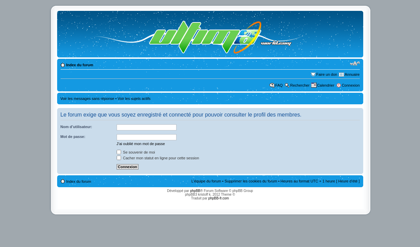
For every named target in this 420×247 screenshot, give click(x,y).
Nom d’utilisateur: (77, 127)
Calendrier (325, 85)
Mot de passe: (73, 137)
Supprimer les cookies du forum (250, 181)
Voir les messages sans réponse (87, 98)
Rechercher (299, 85)
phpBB (195, 191)
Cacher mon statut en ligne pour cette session (158, 158)
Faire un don (326, 74)
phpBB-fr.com (218, 198)
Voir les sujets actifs (134, 98)
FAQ (279, 85)
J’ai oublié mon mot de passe (141, 144)
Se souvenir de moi (136, 152)
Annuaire (352, 74)
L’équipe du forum (206, 181)
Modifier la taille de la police (355, 63)
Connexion (351, 85)
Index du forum (79, 65)
